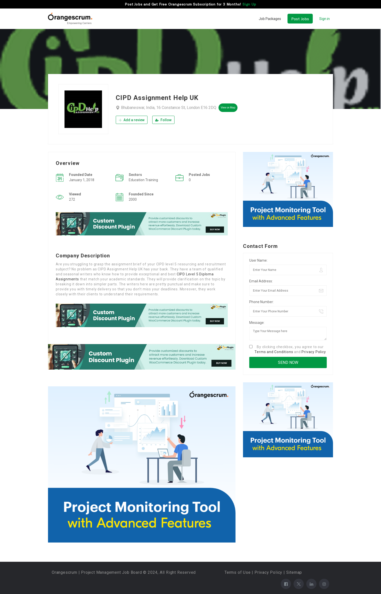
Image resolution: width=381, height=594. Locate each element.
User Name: (258, 260)
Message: (256, 323)
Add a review (131, 120)
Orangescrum (64, 572)
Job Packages (270, 19)
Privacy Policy (314, 352)
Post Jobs (300, 18)
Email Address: (261, 281)
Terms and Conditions (273, 352)
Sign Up (249, 4)
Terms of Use (237, 572)
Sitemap (294, 572)
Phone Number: (261, 302)
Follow (163, 120)
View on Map (228, 107)
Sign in (324, 19)
